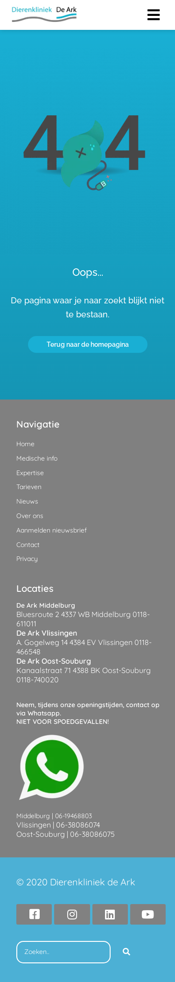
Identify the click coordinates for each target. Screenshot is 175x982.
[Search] (126, 952)
